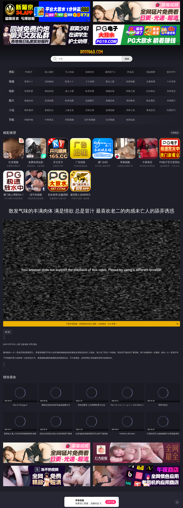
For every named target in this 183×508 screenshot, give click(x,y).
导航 (11, 119)
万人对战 (69, 71)
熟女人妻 (110, 81)
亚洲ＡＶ (28, 81)
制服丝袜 (110, 91)
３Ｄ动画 (89, 81)
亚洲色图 (49, 100)
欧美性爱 (89, 91)
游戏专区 (89, 71)
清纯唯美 (130, 100)
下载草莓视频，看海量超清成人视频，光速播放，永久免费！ (122, 323)
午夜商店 (49, 119)
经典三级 (130, 91)
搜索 (127, 58)
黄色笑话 (150, 110)
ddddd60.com (91, 52)
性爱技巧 (171, 110)
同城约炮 (28, 119)
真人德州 (49, 71)
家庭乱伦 (49, 110)
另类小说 (130, 110)
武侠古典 (89, 110)
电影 (11, 91)
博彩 (11, 72)
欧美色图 (69, 100)
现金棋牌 (150, 71)
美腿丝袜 (110, 100)
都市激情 (28, 110)
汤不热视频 (89, 119)
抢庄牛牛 (171, 71)
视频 (11, 81)
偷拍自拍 (49, 91)
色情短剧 (130, 119)
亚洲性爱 (28, 91)
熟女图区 (150, 100)
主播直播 (150, 81)
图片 (11, 100)
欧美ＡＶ (69, 81)
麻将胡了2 (110, 71)
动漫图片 (89, 100)
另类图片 (171, 100)
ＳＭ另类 (171, 81)
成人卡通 (69, 91)
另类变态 (171, 91)
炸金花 (130, 71)
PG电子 (28, 71)
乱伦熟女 (150, 91)
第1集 (7, 332)
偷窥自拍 (28, 100)
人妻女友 (69, 110)
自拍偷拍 (49, 81)
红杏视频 (110, 119)
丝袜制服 (130, 81)
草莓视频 (69, 119)
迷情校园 (110, 110)
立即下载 (110, 502)
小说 (11, 110)
